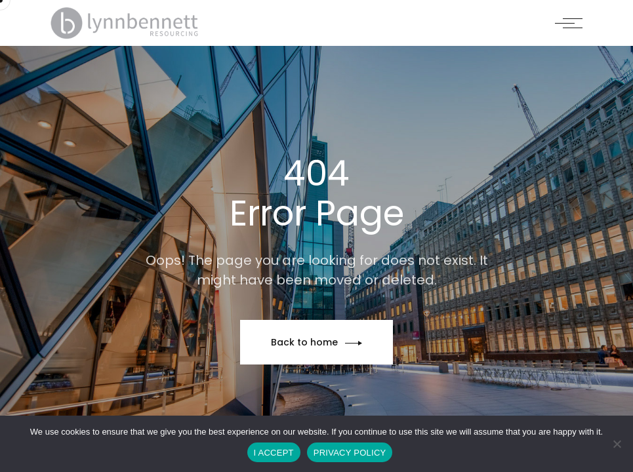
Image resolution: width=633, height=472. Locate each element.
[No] (616, 443)
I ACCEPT (274, 453)
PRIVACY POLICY (350, 453)
